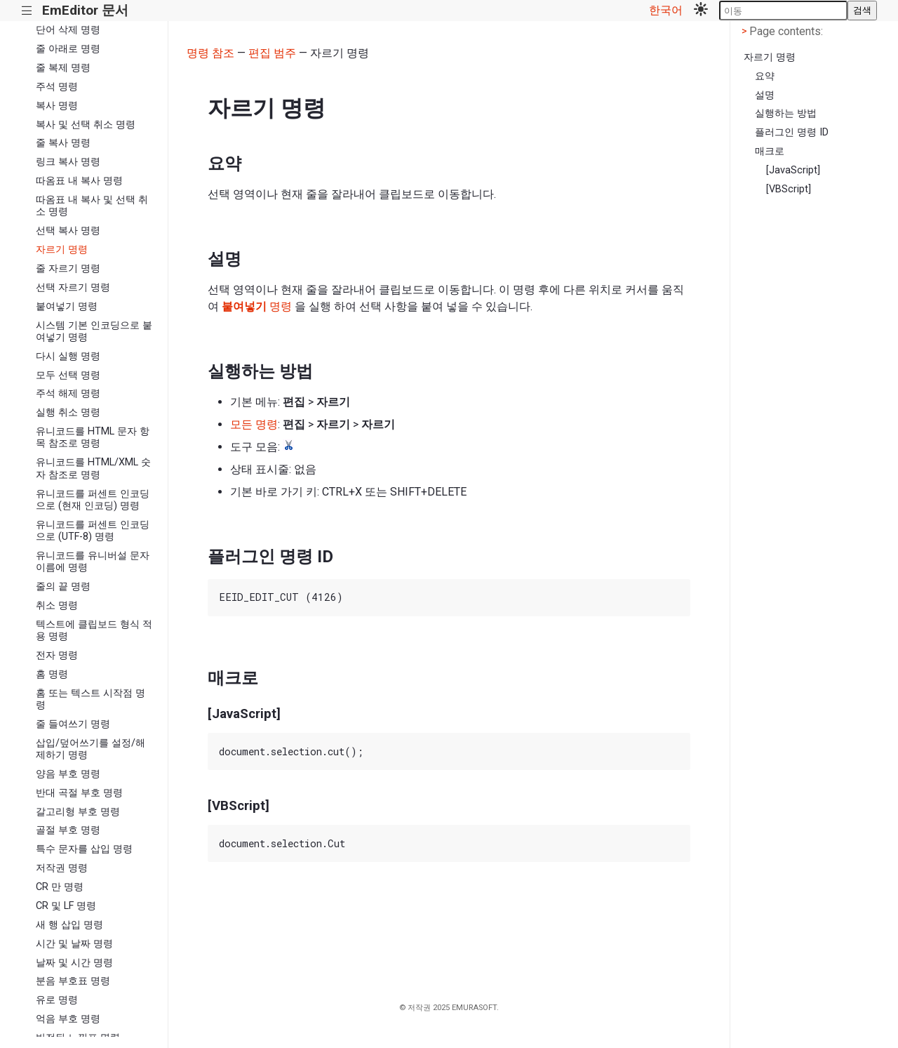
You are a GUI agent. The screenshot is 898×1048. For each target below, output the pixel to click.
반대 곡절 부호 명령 (79, 793)
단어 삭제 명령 (68, 30)
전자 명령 (57, 655)
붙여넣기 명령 (67, 306)
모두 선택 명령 (68, 375)
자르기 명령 (62, 250)
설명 (765, 95)
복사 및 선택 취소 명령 (85, 125)
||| (27, 11)
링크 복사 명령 (68, 162)
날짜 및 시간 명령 (74, 963)
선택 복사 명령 (68, 231)
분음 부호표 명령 (73, 981)
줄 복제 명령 (63, 68)
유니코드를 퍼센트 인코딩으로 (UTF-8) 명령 (92, 531)
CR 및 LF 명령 (66, 906)
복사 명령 (57, 106)
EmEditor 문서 (85, 10)
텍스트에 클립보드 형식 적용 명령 (94, 630)
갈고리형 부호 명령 (78, 812)
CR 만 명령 (59, 887)
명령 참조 (210, 53)
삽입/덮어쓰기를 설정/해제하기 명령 (90, 749)
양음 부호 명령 (68, 774)
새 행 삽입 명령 (69, 925)
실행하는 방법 (786, 113)
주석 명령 (57, 87)
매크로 (769, 151)
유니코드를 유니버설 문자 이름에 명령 (92, 561)
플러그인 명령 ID (792, 132)
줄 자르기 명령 (68, 268)
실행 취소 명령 (68, 412)
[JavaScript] (793, 170)
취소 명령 (57, 605)
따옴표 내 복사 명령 (79, 181)
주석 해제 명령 (68, 393)
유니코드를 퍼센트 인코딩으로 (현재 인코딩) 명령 (92, 500)
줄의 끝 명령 (63, 586)
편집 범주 (272, 53)
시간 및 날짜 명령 (74, 944)
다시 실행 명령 (68, 356)
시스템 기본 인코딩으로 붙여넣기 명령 (94, 331)
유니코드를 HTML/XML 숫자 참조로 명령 (93, 468)
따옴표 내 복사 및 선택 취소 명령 (92, 206)
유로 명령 (57, 1000)
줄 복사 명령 (63, 143)
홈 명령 (52, 674)
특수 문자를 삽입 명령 (84, 849)
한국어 (666, 10)
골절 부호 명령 (68, 830)
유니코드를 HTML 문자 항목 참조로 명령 (92, 437)
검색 (862, 10)
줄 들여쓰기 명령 (73, 724)
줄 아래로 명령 (68, 49)
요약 (765, 76)
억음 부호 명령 (68, 1019)
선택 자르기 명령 (73, 287)
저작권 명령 (62, 868)
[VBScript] (788, 189)
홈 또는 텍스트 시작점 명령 (90, 699)
